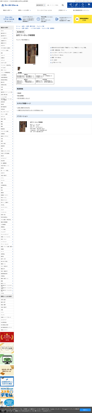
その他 (2, 293)
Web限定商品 (4, 322)
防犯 (2, 190)
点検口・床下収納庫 (5, 153)
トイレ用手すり (4, 38)
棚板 (2, 124)
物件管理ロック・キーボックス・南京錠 (6, 99)
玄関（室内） (3, 299)
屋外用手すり (3, 33)
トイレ (2, 178)
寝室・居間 (3, 304)
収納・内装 (3, 119)
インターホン (3, 212)
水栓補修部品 (3, 185)
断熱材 (2, 168)
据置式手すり (3, 43)
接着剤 (2, 249)
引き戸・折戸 (3, 62)
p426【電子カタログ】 (23, 107)
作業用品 (3, 276)
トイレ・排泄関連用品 (5, 72)
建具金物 (3, 102)
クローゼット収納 (4, 131)
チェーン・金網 (4, 114)
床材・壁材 (3, 143)
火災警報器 (3, 224)
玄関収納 (3, 133)
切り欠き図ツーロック (23, 98)
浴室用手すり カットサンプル (6, 288)
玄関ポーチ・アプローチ (6, 317)
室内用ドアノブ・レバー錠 (6, 92)
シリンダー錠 (3, 97)
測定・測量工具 (4, 271)
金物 (2, 89)
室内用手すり (3, 35)
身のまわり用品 (4, 261)
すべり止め (3, 67)
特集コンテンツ (4, 330)
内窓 (2, 87)
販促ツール (3, 283)
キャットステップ (4, 234)
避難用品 (3, 227)
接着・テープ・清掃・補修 (6, 246)
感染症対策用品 (4, 79)
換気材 (2, 155)
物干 (2, 148)
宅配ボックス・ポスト (5, 151)
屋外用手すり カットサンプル (6, 291)
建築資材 (3, 146)
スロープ (3, 55)
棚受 (2, 126)
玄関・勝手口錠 (4, 94)
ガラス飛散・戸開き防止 (6, 219)
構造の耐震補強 (4, 222)
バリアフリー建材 (4, 50)
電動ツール (3, 263)
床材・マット (3, 70)
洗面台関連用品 (4, 77)
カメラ (2, 209)
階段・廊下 (3, 302)
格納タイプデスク (4, 136)
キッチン (3, 180)
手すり (2, 30)
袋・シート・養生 (4, 170)
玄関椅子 (3, 57)
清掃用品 (3, 254)
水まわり (3, 173)
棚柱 (2, 121)
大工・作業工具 (4, 266)
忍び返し (3, 204)
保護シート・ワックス (5, 236)
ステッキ (3, 60)
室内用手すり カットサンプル (6, 286)
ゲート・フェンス (4, 244)
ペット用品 (3, 229)
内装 (2, 138)
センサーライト (4, 207)
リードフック (3, 241)
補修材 (2, 256)
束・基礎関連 (3, 163)
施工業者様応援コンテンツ (6, 327)
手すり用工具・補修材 (5, 48)
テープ (2, 251)
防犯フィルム (3, 197)
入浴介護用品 (3, 75)
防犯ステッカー (4, 200)
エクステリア (3, 158)
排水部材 (3, 160)
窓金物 (2, 104)
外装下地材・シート (5, 165)
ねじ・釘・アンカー (5, 111)
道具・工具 (3, 258)
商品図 (19, 93)
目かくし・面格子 (4, 202)
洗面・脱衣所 (3, 175)
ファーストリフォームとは (44, 10)
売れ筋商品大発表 (4, 324)
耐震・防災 (3, 214)
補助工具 (3, 268)
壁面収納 (3, 128)
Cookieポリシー (47, 411)
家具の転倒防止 (4, 217)
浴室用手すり (3, 40)
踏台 (2, 53)
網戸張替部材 (3, 106)
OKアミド (3, 116)
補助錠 (2, 192)
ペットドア (3, 232)
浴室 (2, 182)
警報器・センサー (4, 195)
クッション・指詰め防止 (6, 65)
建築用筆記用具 (4, 273)
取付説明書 (20, 95)
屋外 (2, 187)
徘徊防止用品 (3, 84)
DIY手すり (3, 45)
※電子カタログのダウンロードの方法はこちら (30, 110)
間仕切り (3, 82)
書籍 (2, 281)
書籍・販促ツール (4, 278)
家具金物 (3, 109)
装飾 (2, 141)
